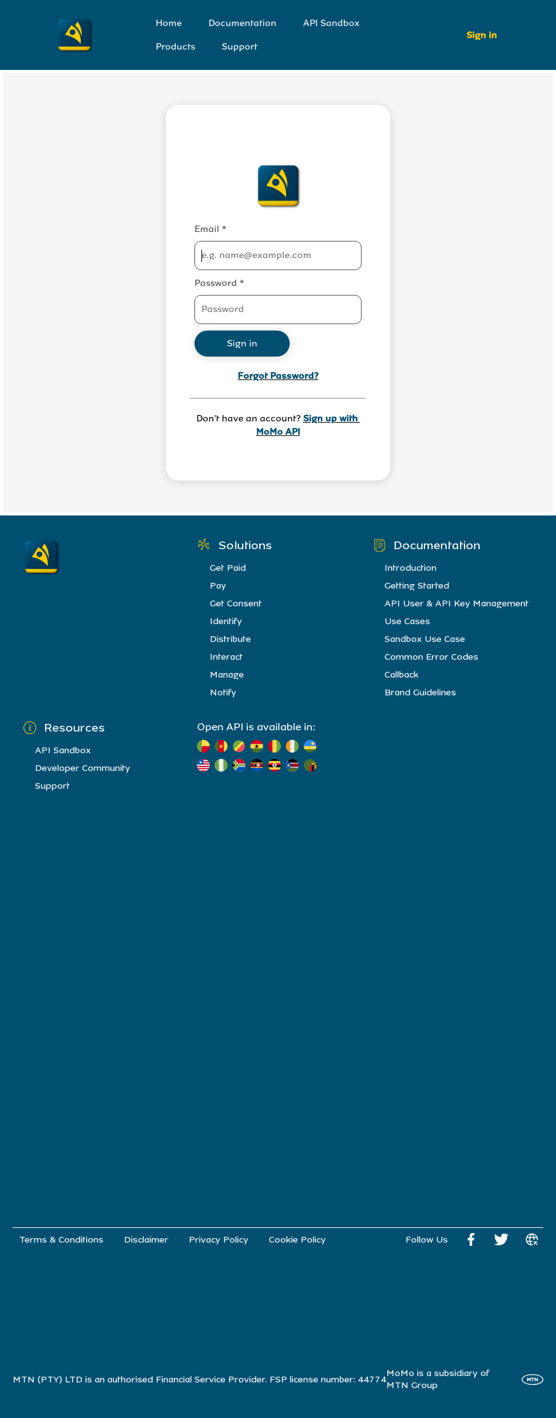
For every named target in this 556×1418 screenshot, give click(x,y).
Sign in (481, 35)
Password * (219, 283)
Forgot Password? (278, 376)
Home (169, 23)
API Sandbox (331, 23)
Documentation (242, 23)
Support (239, 47)
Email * (210, 229)
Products (175, 47)
